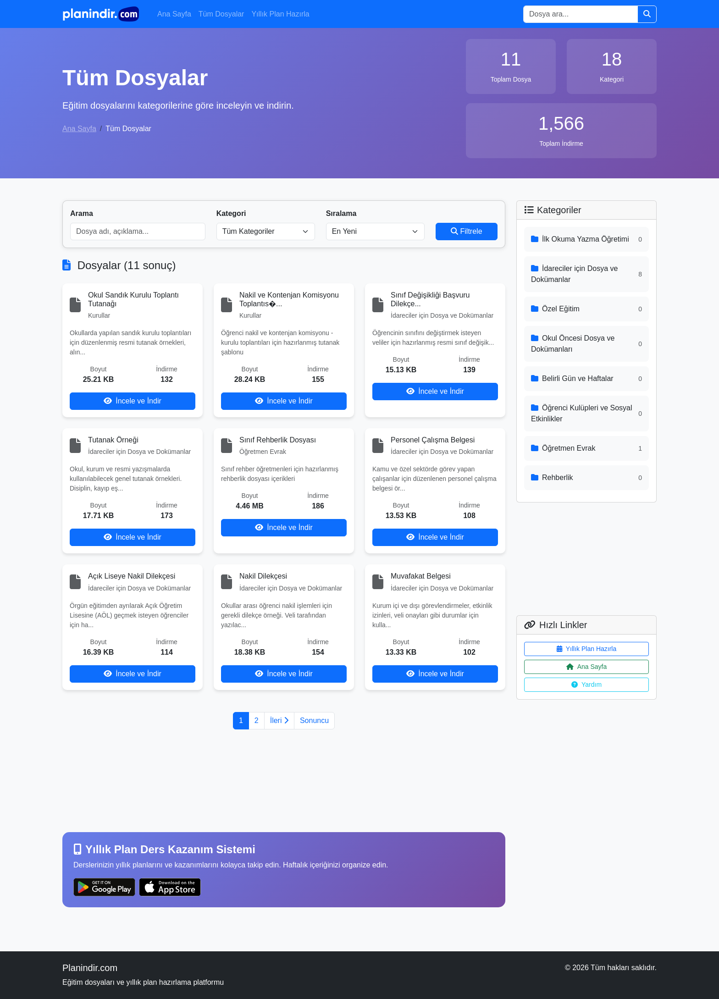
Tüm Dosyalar (221, 14)
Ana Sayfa (174, 14)
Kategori (231, 213)
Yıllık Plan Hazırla (280, 14)
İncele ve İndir (132, 401)
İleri (279, 720)
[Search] (580, 14)
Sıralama (341, 213)
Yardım (586, 684)
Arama (81, 213)
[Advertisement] (283, 780)
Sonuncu (314, 720)
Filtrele (466, 231)
